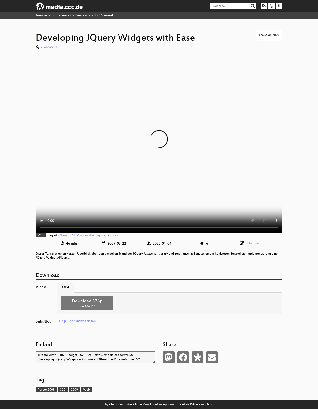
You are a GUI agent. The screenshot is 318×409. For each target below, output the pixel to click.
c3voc (209, 404)
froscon (81, 15)
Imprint (180, 404)
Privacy (195, 404)
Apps (166, 404)
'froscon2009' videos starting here (83, 235)
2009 (96, 15)
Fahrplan (252, 243)
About (154, 404)
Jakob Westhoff (50, 47)
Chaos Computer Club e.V (127, 404)
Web (41, 235)
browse (41, 15)
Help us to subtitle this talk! (78, 321)
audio (114, 235)
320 (62, 390)
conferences (61, 15)
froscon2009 (46, 390)
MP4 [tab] (65, 287)
